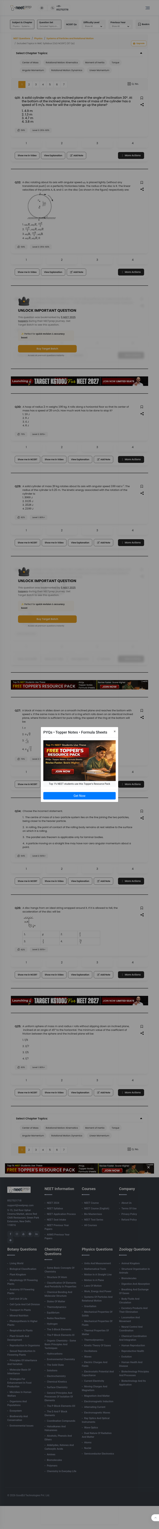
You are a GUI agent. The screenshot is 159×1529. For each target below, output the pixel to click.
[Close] (114, 731)
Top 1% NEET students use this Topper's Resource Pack (79, 783)
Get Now (79, 796)
